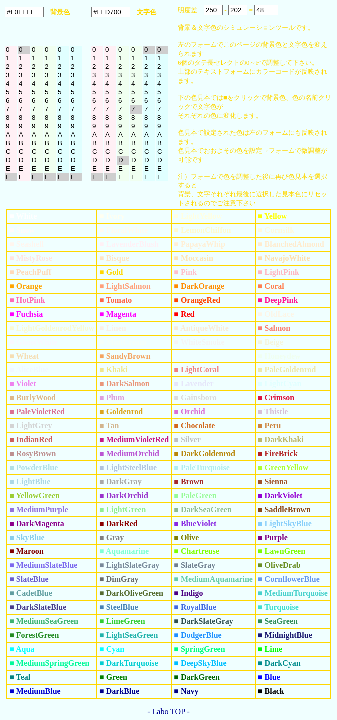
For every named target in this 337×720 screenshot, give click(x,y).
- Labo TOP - (168, 711)
